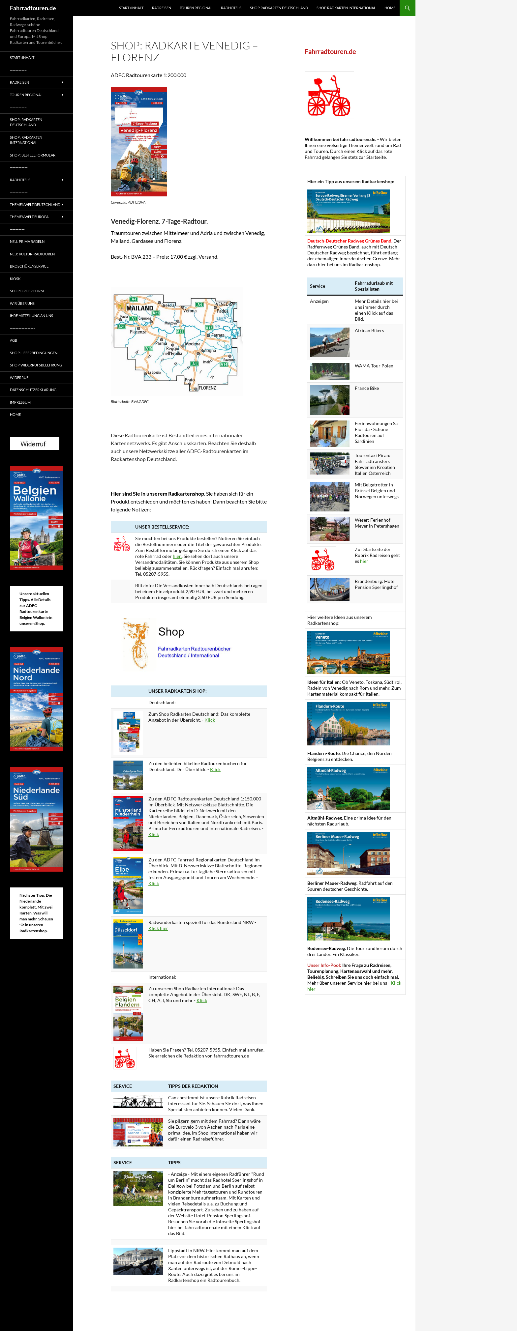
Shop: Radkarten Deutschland (26, 122)
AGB (13, 340)
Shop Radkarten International (346, 8)
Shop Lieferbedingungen (33, 353)
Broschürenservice (29, 266)
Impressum (20, 402)
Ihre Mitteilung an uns (31, 315)
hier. (177, 556)
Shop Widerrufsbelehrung (36, 365)
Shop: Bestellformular (32, 155)
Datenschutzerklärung (33, 390)
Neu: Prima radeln (27, 241)
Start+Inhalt (131, 8)
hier (364, 561)
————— (17, 229)
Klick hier (158, 928)
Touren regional (196, 8)
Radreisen (161, 8)
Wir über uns (22, 303)
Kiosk (15, 278)
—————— (19, 167)
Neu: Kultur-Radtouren (32, 254)
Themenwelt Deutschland (35, 204)
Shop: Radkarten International (26, 140)
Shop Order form (27, 291)
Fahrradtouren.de (33, 8)
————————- (22, 328)
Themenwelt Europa (29, 217)
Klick (209, 720)
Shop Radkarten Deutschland (279, 8)
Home (389, 8)
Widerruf (19, 377)
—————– (18, 70)
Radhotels (231, 8)
